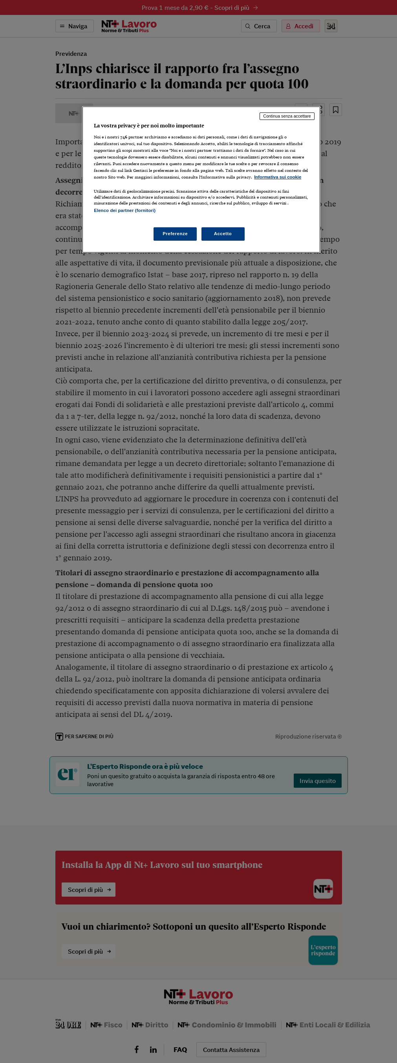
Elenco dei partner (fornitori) (125, 210)
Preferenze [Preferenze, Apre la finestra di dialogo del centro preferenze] (175, 233)
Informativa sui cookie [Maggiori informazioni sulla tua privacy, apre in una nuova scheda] (277, 177)
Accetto (223, 233)
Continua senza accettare (287, 116)
